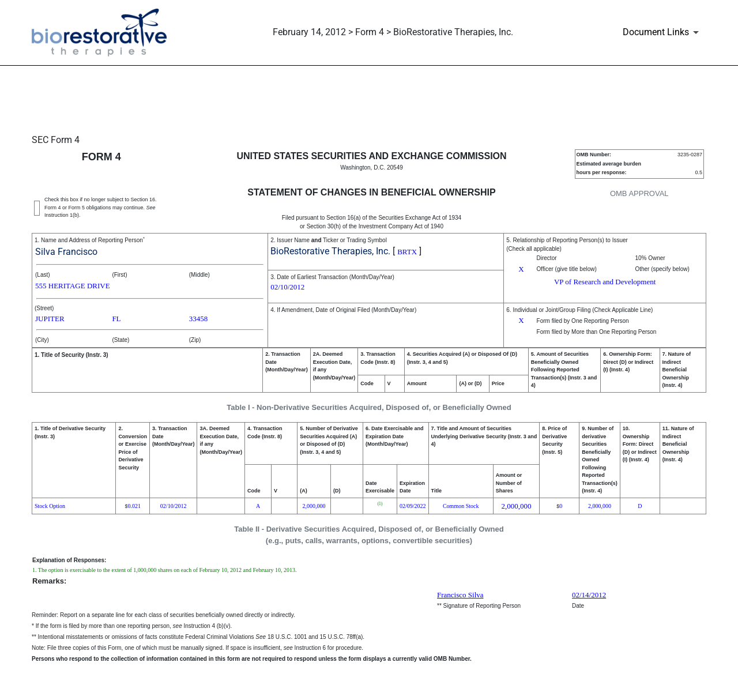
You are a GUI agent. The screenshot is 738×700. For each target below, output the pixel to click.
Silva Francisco (66, 251)
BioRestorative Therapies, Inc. (330, 251)
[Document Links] (662, 32)
